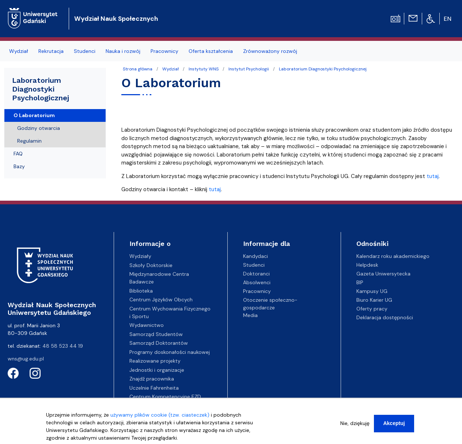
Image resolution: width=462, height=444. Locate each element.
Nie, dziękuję (355, 425)
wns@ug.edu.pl (26, 358)
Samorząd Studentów (156, 334)
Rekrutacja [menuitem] (51, 51)
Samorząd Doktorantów (158, 343)
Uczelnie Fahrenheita (154, 388)
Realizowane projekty (155, 361)
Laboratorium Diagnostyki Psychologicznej (323, 69)
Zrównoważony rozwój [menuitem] (270, 51)
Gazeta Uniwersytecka (383, 273)
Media (250, 315)
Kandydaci (255, 256)
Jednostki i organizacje (156, 370)
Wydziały (140, 256)
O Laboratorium (34, 115)
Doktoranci (256, 273)
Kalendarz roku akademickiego (392, 256)
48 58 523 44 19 (62, 346)
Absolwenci (256, 282)
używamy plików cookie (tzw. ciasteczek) (159, 417)
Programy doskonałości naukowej (169, 352)
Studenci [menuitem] (84, 51)
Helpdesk (367, 265)
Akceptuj (394, 425)
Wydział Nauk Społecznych (116, 19)
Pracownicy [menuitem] (164, 51)
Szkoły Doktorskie (151, 265)
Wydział (170, 69)
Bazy (19, 166)
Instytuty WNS (204, 69)
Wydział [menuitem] (18, 51)
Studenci (254, 265)
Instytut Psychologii (248, 69)
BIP (359, 282)
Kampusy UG (371, 291)
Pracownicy (257, 291)
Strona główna (137, 69)
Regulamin (29, 141)
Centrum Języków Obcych (161, 299)
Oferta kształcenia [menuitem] (211, 51)
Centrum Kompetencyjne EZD (165, 396)
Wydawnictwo (146, 325)
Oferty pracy (371, 308)
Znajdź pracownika (151, 378)
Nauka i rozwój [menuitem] (123, 51)
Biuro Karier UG (374, 300)
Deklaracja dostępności (384, 317)
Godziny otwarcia (38, 128)
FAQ (18, 153)
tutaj (433, 176)
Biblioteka (141, 290)
